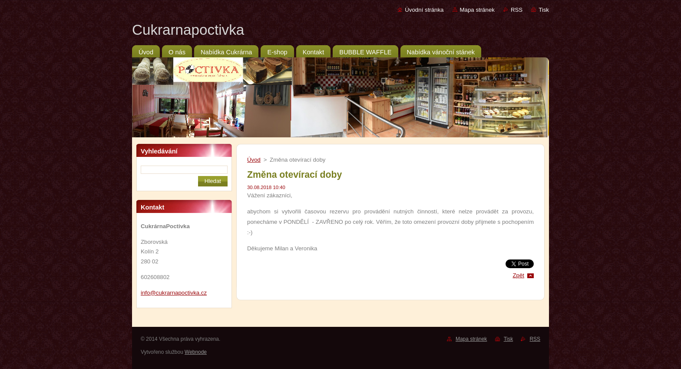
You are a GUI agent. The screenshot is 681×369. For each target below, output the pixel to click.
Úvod (254, 159)
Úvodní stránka (424, 10)
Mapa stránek (477, 10)
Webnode (196, 352)
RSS (516, 10)
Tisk (544, 10)
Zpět (518, 275)
